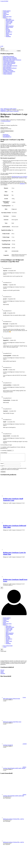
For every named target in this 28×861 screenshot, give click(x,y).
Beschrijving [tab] (5, 103)
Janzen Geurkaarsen (7, 66)
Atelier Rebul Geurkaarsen (8, 56)
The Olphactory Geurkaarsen (9, 71)
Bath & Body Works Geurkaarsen (10, 58)
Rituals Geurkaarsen (7, 69)
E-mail (2, 435)
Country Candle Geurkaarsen (9, 63)
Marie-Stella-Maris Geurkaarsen (9, 68)
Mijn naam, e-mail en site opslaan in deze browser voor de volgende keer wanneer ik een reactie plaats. (13, 439)
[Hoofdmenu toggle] (3, 49)
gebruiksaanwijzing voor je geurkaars (19, 145)
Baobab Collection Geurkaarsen (9, 57)
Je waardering (4, 419)
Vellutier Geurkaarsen (7, 72)
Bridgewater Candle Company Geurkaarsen (12, 59)
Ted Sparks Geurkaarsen (8, 70)
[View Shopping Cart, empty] (14, 47)
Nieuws (2, 642)
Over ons (2, 640)
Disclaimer (3, 643)
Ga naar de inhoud (4, 1)
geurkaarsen (22, 152)
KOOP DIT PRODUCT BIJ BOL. (7, 99)
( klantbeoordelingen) (5, 89)
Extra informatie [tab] (6, 104)
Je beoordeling (4, 421)
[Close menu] (2, 558)
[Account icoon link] (14, 585)
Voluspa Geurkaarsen (7, 73)
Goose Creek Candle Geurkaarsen (10, 65)
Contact (2, 641)
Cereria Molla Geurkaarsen (8, 61)
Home (2, 77)
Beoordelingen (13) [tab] (7, 105)
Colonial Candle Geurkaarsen (9, 62)
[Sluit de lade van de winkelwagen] (2, 620)
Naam (2, 433)
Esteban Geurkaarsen (7, 64)
